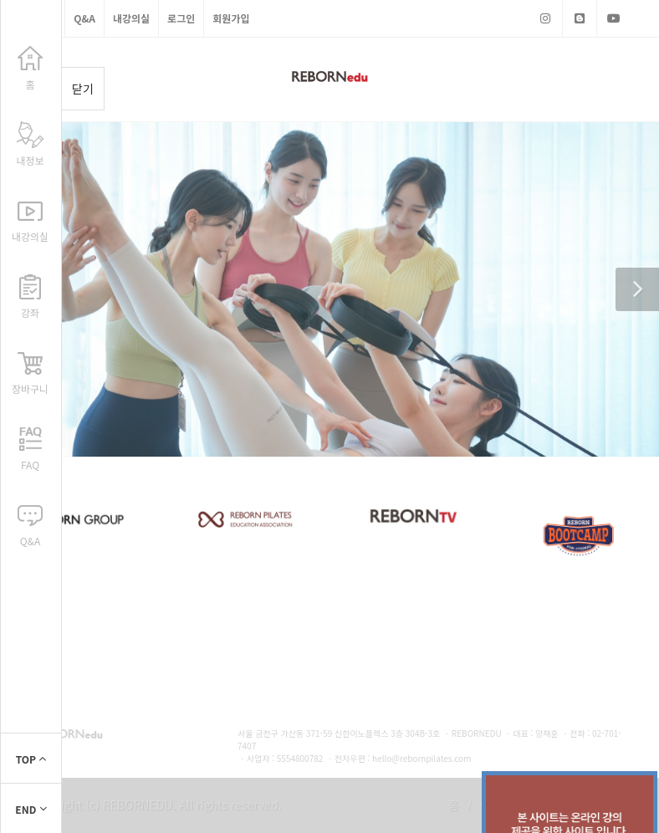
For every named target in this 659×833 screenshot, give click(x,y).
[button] (637, 289)
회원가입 (230, 18)
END (30, 809)
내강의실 (131, 18)
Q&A (84, 18)
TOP (31, 759)
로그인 (181, 18)
